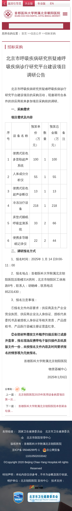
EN (52, 3)
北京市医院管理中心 (39, 437)
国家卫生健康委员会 (30, 431)
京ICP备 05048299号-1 (26, 449)
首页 (24, 33)
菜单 (64, 14)
